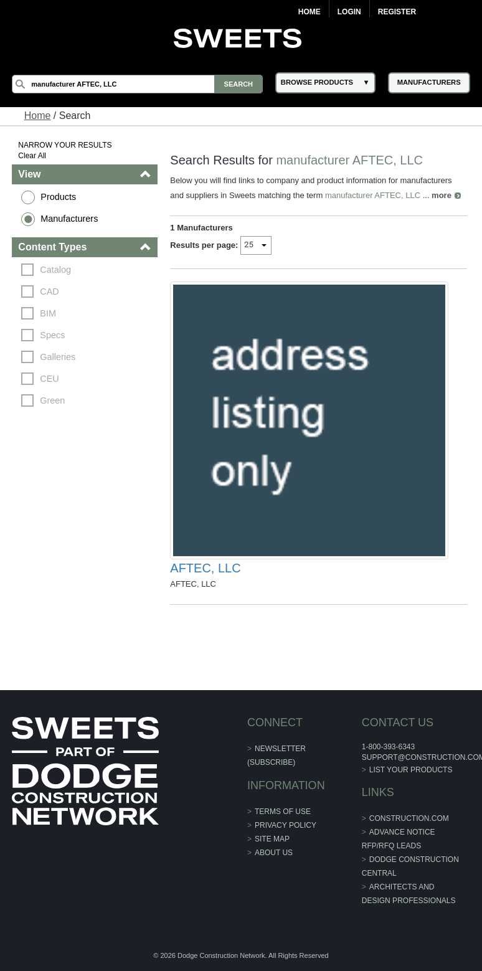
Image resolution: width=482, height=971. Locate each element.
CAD (49, 291)
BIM (48, 313)
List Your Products (411, 769)
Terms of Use (283, 811)
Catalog (55, 270)
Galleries (57, 357)
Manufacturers (69, 219)
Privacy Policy (285, 825)
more (441, 195)
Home (309, 11)
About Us (274, 852)
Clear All (32, 155)
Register (397, 11)
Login (349, 11)
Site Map (272, 839)
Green (52, 400)
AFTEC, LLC (205, 568)
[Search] (137, 84)
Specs (52, 335)
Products (58, 197)
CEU (49, 379)
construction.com (409, 818)
